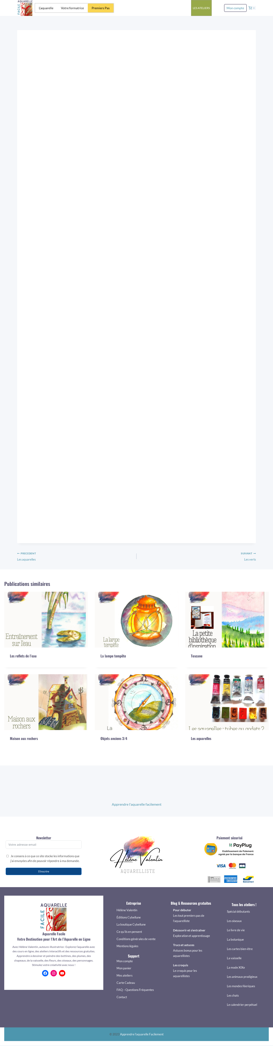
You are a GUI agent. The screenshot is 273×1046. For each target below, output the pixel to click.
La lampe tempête (113, 667)
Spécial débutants (238, 912)
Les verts (198, 567)
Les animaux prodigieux (242, 977)
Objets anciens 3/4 (113, 749)
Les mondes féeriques (241, 986)
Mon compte (235, 8)
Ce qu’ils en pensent (129, 932)
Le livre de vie (236, 930)
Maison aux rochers (24, 749)
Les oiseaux (234, 921)
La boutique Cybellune (131, 924)
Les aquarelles (75, 567)
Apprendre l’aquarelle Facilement (142, 1034)
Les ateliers (201, 8)
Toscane (196, 667)
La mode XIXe (236, 967)
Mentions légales (127, 946)
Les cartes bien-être (240, 949)
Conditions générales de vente (136, 939)
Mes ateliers (124, 975)
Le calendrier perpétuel (242, 1005)
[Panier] (252, 8)
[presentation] (46, 630)
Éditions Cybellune (129, 917)
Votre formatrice (72, 8)
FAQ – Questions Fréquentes (135, 990)
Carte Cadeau (126, 983)
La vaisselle (234, 958)
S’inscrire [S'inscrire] (43, 871)
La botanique (235, 939)
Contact (122, 997)
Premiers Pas (101, 8)
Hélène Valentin (127, 910)
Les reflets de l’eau (23, 667)
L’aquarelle (46, 8)
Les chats (233, 995)
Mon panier (124, 968)
